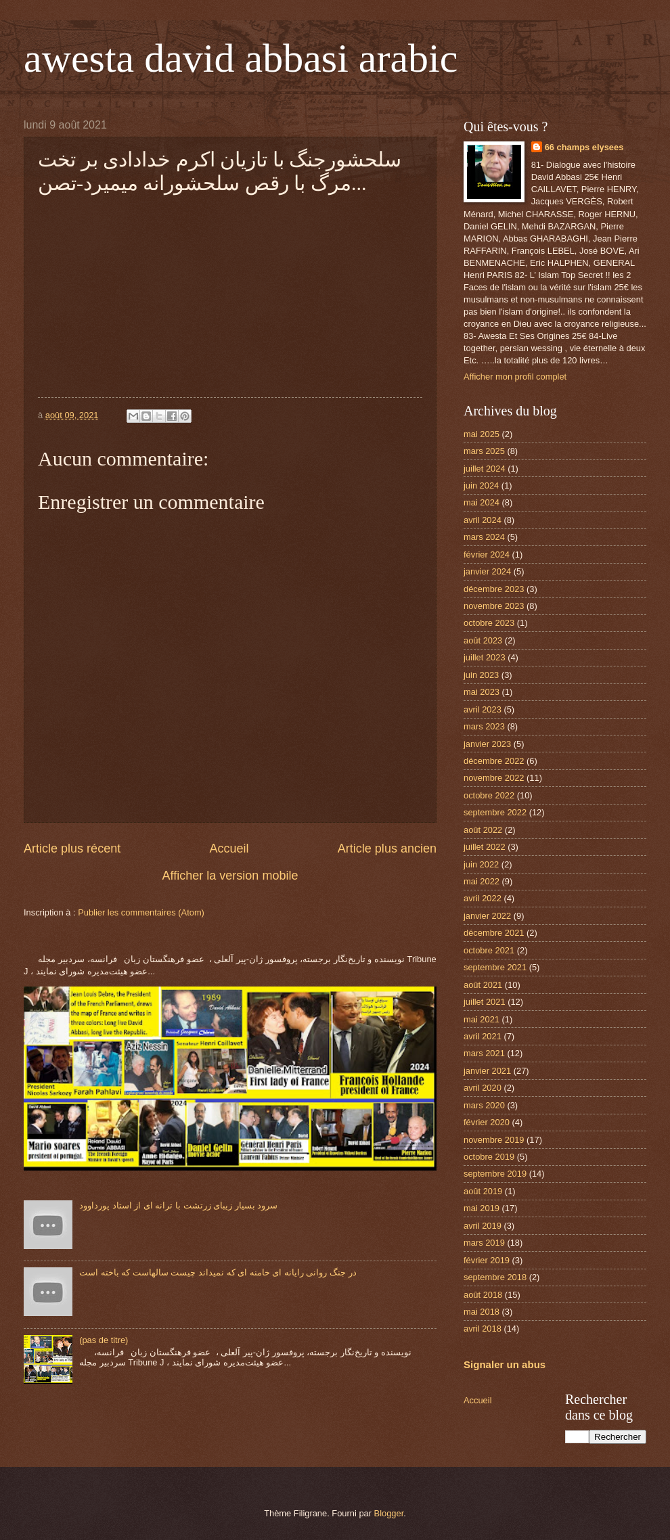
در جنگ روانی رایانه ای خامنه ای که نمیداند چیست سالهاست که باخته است (218, 1272)
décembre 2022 (494, 761)
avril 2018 (482, 1328)
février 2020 (487, 1122)
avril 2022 (482, 898)
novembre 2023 (494, 606)
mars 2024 (484, 537)
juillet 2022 (485, 847)
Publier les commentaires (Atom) (141, 912)
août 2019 (483, 1191)
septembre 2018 (495, 1277)
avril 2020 (482, 1088)
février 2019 (487, 1260)
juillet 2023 (485, 657)
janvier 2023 (487, 744)
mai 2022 (481, 881)
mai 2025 (481, 434)
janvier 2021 (487, 1071)
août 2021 (483, 985)
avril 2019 (482, 1226)
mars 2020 (484, 1105)
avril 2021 (482, 1036)
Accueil (228, 848)
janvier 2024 (487, 571)
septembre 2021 (495, 967)
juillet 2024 (485, 468)
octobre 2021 (489, 950)
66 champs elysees (584, 147)
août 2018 (483, 1295)
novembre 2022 (494, 778)
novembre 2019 (494, 1140)
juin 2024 (481, 485)
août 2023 (483, 640)
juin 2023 (481, 675)
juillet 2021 (485, 1002)
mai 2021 (481, 1019)
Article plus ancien (387, 848)
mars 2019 (484, 1243)
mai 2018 (481, 1312)
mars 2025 (484, 451)
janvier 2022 (487, 916)
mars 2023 (484, 726)
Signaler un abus (504, 1364)
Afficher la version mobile (230, 875)
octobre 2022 (489, 795)
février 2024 (487, 554)
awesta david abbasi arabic (240, 58)
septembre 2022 (495, 812)
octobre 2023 (489, 623)
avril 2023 (482, 709)
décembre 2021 (494, 933)
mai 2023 (481, 692)
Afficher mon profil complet (515, 376)
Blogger (389, 1513)
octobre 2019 (489, 1157)
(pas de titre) (103, 1340)
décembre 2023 (494, 589)
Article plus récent (72, 848)
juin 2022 (481, 864)
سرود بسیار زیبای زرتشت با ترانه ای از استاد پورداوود (178, 1205)
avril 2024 (482, 520)
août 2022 (483, 830)
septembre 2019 (495, 1174)
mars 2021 (484, 1053)
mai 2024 (481, 502)
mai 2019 (481, 1208)
